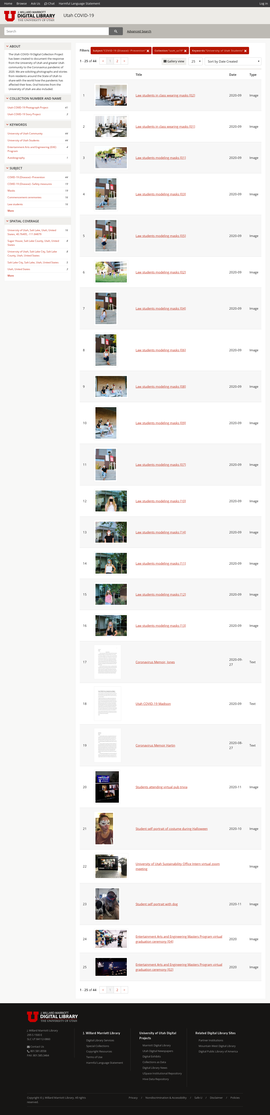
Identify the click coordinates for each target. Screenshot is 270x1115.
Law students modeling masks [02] (161, 272)
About (15, 46)
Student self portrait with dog (157, 904)
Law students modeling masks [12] (161, 594)
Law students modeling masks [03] (161, 194)
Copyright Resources (99, 1051)
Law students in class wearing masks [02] (165, 95)
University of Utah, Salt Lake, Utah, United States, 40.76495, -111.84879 (32, 232)
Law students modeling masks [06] (161, 350)
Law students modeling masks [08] (161, 386)
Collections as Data (154, 1062)
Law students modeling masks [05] (161, 236)
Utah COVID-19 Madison (153, 704)
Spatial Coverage (24, 221)
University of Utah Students (23, 140)
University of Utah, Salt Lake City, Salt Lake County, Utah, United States (32, 253)
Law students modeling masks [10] (161, 501)
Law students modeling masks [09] (161, 423)
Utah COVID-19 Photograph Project (28, 107)
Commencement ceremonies (24, 197)
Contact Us (35, 1046)
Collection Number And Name (35, 98)
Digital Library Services (100, 1040)
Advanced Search (139, 31)
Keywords (18, 124)
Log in (264, 3)
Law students (15, 204)
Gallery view (175, 61)
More (11, 210)
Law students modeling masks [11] (161, 563)
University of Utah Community (25, 133)
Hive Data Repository (156, 1079)
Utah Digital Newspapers (158, 1051)
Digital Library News (155, 1068)
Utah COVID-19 (78, 15)
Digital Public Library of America (218, 1051)
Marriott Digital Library (157, 1045)
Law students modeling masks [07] (161, 464)
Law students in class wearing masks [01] (165, 126)
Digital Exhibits (152, 1056)
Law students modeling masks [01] (161, 158)
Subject (16, 168)
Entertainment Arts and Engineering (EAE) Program (32, 149)
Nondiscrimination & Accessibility (166, 1098)
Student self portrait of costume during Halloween (172, 829)
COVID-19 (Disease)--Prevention (26, 177)
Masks (11, 190)
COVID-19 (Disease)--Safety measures (30, 184)
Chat (49, 3)
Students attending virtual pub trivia (161, 787)
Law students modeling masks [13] (161, 625)
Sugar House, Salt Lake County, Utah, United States (33, 243)
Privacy (133, 1098)
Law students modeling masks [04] (161, 308)
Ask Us (35, 3)
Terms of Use (94, 1057)
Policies (235, 1098)
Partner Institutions (211, 1040)
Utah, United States (19, 269)
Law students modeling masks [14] (161, 532)
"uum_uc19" (171, 50)
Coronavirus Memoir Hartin (155, 745)
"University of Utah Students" (219, 50)
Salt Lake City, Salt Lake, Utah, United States (33, 262)
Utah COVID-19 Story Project (24, 114)
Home (8, 3)
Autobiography (16, 158)
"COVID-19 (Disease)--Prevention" (121, 50)
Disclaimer (216, 1098)
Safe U (198, 1098)
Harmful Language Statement (79, 3)
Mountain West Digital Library (217, 1046)
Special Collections (97, 1046)
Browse (22, 3)
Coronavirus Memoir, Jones (155, 662)
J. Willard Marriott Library (42, 1030)
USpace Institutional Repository (162, 1073)
